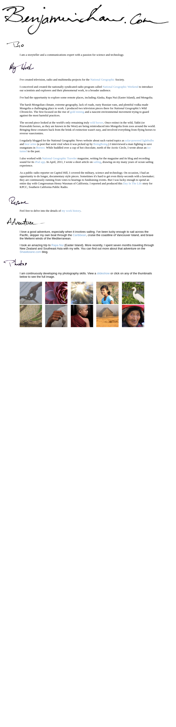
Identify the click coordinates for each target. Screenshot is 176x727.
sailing (97, 162)
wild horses (96, 122)
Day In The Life (132, 183)
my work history (71, 210)
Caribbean (79, 235)
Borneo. (41, 147)
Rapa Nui (57, 245)
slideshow (103, 273)
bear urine (30, 144)
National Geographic (102, 79)
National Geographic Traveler (59, 158)
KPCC (23, 187)
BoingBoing (100, 144)
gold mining (77, 111)
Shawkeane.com (30, 252)
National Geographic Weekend (120, 86)
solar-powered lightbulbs (139, 140)
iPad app (40, 162)
